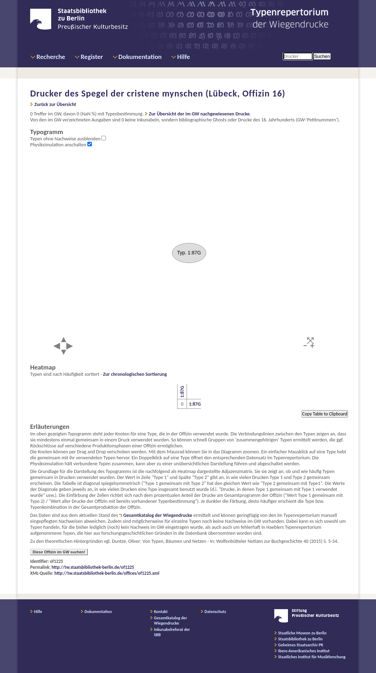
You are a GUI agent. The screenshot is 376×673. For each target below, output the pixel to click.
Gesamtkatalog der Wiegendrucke (157, 515)
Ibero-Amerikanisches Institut (304, 650)
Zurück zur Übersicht (55, 104)
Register (92, 57)
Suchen (322, 56)
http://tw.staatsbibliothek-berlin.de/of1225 (93, 567)
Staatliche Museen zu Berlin (302, 633)
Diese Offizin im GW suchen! (59, 552)
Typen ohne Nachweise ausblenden (65, 139)
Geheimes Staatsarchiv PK (300, 644)
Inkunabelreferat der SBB (172, 632)
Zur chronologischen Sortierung (135, 374)
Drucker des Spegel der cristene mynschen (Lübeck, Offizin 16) (157, 93)
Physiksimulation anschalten (58, 145)
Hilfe (183, 57)
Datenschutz (215, 611)
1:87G (182, 392)
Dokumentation (140, 57)
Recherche (50, 57)
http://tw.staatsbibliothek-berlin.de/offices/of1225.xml (106, 573)
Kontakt (161, 611)
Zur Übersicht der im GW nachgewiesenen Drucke (199, 114)
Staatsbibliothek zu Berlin (300, 639)
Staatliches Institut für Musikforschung (311, 656)
